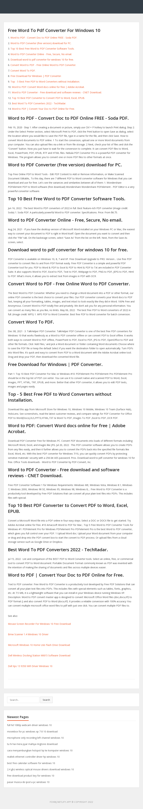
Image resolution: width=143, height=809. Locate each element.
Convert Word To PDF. (23, 70)
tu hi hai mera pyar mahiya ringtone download (32, 744)
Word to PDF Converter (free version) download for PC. (41, 43)
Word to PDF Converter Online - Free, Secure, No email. (41, 54)
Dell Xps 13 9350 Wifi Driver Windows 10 (30, 666)
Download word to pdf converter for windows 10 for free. (42, 59)
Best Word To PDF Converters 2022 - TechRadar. (39, 103)
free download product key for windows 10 (30, 775)
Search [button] (46, 699)
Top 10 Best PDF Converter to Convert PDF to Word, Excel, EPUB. (48, 98)
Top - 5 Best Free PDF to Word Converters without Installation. (45, 81)
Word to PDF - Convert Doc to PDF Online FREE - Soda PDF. (44, 37)
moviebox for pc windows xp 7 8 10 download (32, 731)
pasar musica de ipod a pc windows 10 (28, 782)
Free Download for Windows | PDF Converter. (36, 76)
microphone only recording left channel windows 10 (35, 737)
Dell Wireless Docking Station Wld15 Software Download (39, 655)
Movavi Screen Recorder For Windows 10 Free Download (39, 623)
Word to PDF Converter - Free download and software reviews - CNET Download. (57, 92)
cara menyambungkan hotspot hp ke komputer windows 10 (40, 750)
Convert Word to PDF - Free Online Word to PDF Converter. (43, 65)
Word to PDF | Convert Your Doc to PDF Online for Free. (43, 108)
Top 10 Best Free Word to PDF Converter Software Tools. (42, 48)
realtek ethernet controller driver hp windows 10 (33, 756)
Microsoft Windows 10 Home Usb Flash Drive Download (39, 645)
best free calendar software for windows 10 (31, 763)
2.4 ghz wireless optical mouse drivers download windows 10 (40, 769)
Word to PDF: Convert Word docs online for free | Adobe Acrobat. (48, 87)
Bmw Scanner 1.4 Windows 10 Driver (28, 634)
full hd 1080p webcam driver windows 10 (29, 725)
